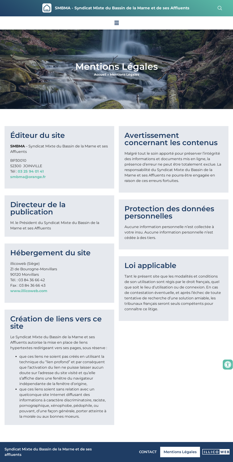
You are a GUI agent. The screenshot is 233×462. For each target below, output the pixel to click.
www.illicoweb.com (28, 291)
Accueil (100, 74)
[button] (116, 23)
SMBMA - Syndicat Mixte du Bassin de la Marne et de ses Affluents (122, 8)
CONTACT (148, 452)
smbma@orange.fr (28, 177)
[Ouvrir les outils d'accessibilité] (228, 365)
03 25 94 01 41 (31, 171)
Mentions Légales (180, 452)
